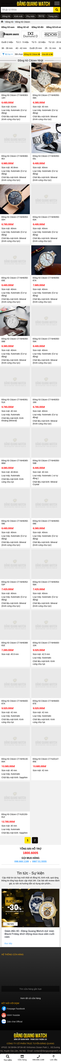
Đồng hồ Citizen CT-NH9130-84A (14, 760)
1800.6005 (30, 853)
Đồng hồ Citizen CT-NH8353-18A (46, 400)
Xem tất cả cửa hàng (30, 998)
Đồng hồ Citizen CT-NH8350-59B (46, 461)
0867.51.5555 (39, 861)
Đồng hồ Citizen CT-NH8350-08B (14, 340)
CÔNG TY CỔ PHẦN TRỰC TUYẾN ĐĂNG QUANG (30, 1043)
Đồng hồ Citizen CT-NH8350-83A (46, 218)
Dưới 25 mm (36, 48)
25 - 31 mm (50, 48)
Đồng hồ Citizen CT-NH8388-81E (14, 644)
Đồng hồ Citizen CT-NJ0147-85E (46, 760)
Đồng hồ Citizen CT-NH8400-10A (46, 644)
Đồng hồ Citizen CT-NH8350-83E (14, 279)
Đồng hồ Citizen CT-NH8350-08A (46, 96)
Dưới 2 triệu (7, 42)
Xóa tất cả (47, 54)
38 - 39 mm (7, 48)
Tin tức (10, 924)
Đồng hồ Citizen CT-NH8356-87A (46, 279)
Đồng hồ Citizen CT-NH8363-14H (14, 96)
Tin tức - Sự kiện (30, 873)
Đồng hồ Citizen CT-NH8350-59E (14, 522)
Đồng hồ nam (7, 27)
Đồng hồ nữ (23, 27)
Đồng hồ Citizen (22, 22)
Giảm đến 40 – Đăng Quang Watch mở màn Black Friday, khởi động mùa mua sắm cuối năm (29, 933)
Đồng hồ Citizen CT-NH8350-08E (46, 522)
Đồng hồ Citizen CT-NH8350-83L (46, 157)
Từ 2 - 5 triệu (22, 42)
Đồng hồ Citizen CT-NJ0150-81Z (14, 815)
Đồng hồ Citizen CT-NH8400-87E (46, 702)
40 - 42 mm (21, 48)
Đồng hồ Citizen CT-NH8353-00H (14, 218)
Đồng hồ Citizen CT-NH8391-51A (14, 400)
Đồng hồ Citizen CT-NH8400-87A (14, 702)
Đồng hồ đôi (38, 27)
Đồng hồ (9, 22)
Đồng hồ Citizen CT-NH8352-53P (14, 583)
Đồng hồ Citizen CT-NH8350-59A (46, 340)
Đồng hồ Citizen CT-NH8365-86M (14, 461)
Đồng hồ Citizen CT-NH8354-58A (46, 583)
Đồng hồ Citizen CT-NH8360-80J (14, 157)
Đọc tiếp (9, 943)
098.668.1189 (21, 861)
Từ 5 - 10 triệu (39, 42)
